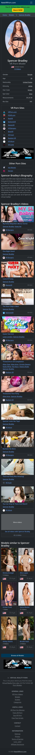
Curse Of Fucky (8, 279)
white (30, 86)
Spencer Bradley (8, 226)
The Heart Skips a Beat (11, 306)
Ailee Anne (14, 364)
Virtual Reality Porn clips (10, 683)
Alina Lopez (24, 573)
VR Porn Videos (17, 694)
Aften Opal (6, 364)
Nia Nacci (15, 367)
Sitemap (17, 734)
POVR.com (11, 115)
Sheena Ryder (24, 367)
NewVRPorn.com (8, 2)
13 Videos (17, 69)
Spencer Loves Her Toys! (11, 421)
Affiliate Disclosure (17, 744)
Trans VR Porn (17, 713)
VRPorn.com (12, 112)
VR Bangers (12, 128)
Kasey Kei (18, 226)
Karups (10, 171)
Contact (17, 726)
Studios (17, 700)
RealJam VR (12, 138)
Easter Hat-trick (8, 334)
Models (17, 697)
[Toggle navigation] (31, 3)
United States (27, 82)
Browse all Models (17, 655)
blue (30, 94)
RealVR (10, 118)
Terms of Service (17, 739)
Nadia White (7, 367)
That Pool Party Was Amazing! (13, 476)
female (29, 74)
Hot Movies (12, 168)
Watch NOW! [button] (18, 10)
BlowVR (10, 132)
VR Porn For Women (17, 710)
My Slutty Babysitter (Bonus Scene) (15, 224)
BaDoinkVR (12, 122)
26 (31, 78)
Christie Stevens (24, 364)
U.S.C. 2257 (17, 742)
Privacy (17, 736)
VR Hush (11, 135)
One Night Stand (9, 251)
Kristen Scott (7, 607)
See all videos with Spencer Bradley (17, 531)
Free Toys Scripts (17, 718)
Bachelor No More (9, 449)
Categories (17, 702)
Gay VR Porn (17, 715)
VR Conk (11, 145)
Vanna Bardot (25, 607)
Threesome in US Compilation (13, 362)
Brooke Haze (24, 641)
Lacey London (7, 337)
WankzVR (11, 125)
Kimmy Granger (8, 573)
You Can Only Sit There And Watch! (15, 504)
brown (30, 90)
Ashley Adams (8, 641)
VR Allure (11, 141)
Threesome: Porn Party (11, 394)
